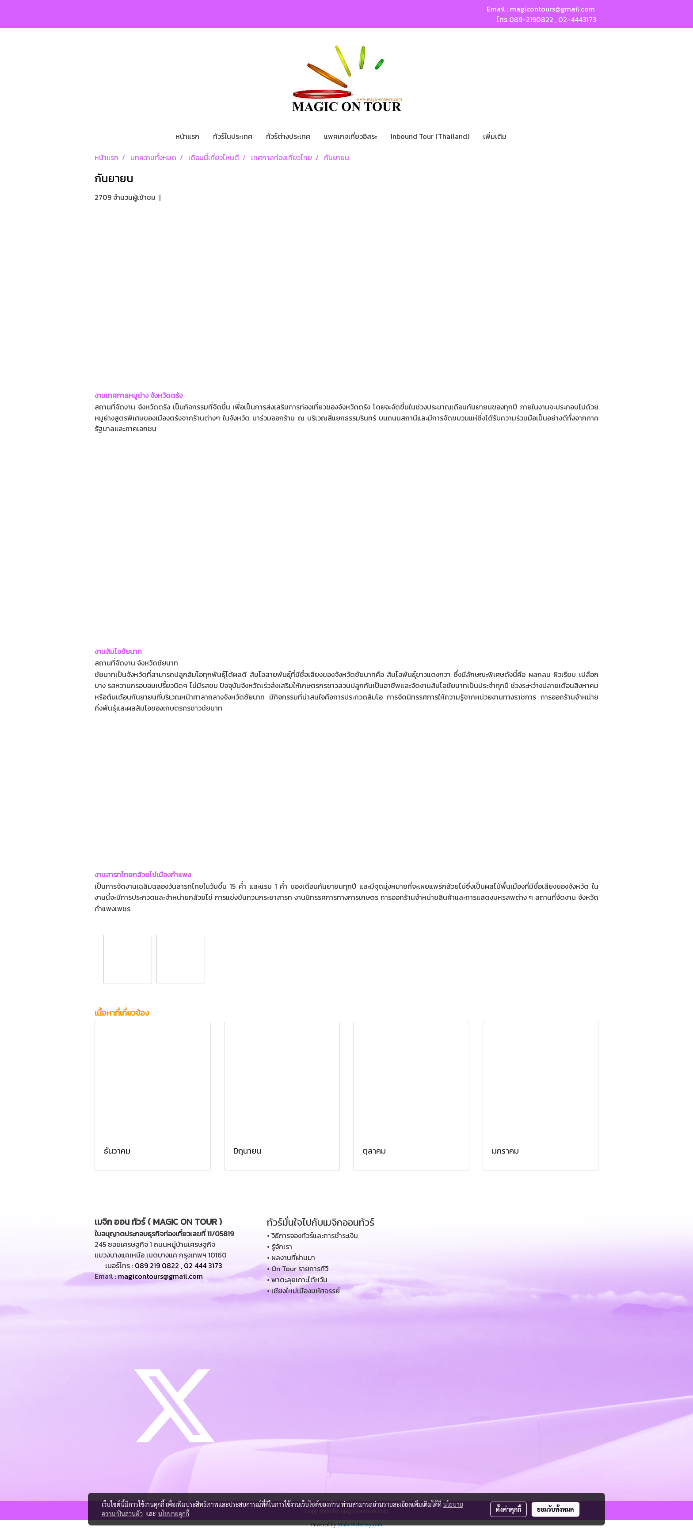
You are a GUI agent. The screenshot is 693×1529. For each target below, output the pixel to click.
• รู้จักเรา (279, 1246)
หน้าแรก (187, 136)
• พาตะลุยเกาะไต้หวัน (297, 1279)
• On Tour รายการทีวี (297, 1268)
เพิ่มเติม (494, 136)
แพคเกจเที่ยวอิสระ (350, 136)
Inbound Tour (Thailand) (430, 136)
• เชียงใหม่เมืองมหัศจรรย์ (303, 1290)
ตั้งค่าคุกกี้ (508, 1509)
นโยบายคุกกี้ (173, 1514)
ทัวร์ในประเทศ (232, 136)
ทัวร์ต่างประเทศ (288, 136)
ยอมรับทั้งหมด (555, 1509)
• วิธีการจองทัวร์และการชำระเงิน (312, 1235)
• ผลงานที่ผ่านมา (291, 1257)
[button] (521, 136)
